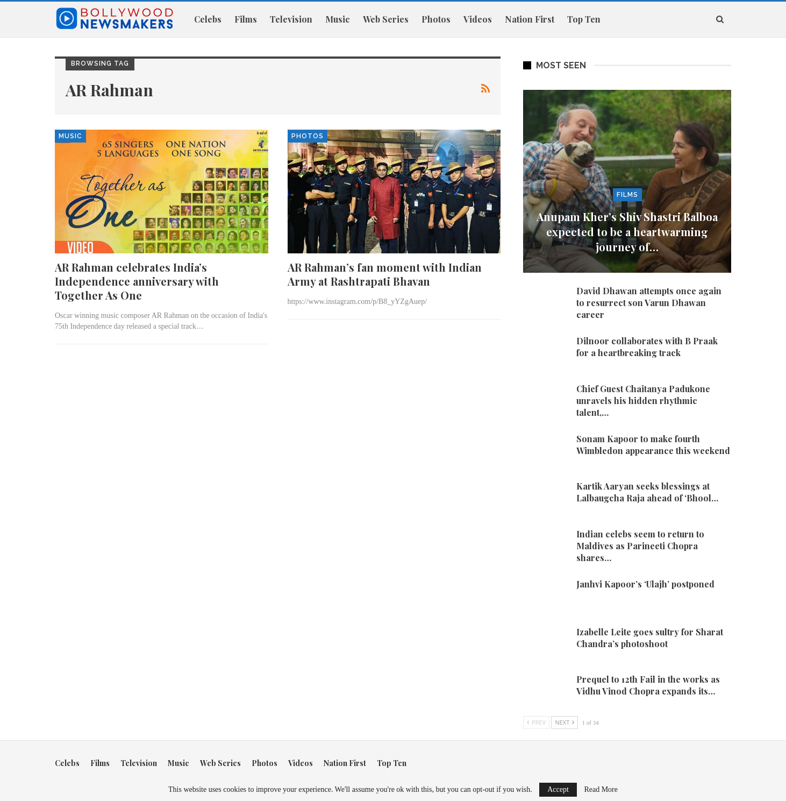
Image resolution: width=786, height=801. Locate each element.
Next (564, 722)
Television (291, 19)
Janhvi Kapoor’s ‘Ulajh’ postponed (645, 584)
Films (245, 19)
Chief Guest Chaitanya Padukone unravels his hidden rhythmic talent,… (643, 400)
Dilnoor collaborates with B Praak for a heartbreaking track (647, 346)
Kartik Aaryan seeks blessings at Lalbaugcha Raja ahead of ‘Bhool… (647, 492)
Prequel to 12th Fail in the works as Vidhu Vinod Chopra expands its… (648, 685)
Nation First (529, 19)
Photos (436, 19)
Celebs (207, 19)
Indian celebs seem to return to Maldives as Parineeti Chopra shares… (640, 545)
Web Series (386, 19)
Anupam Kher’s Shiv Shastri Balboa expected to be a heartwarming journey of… (627, 231)
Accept (558, 789)
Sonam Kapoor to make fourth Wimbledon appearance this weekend (653, 444)
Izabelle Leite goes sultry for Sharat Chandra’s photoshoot (649, 637)
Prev (536, 722)
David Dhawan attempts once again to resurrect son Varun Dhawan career (648, 302)
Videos (477, 19)
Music (337, 19)
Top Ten (584, 19)
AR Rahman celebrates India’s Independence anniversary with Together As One (137, 281)
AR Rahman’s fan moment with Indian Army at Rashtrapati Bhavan (385, 274)
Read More (601, 789)
